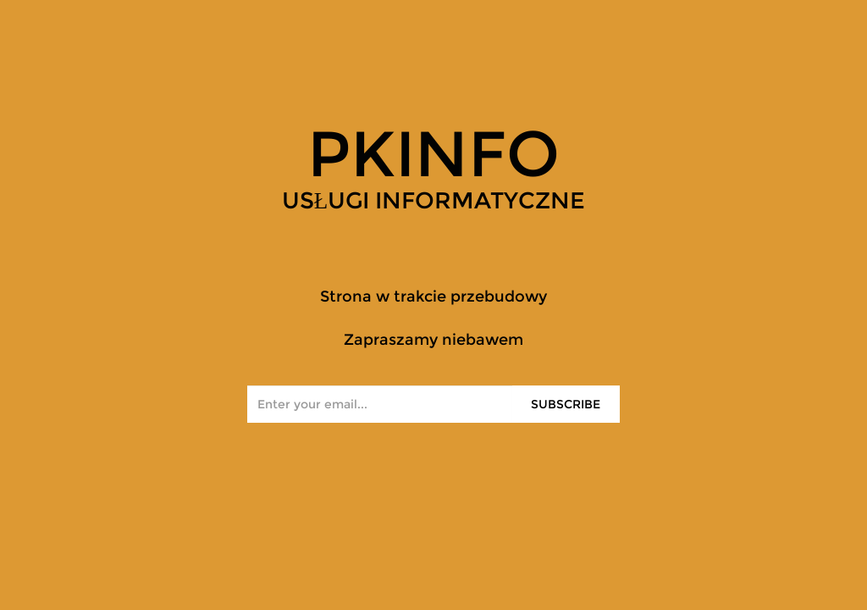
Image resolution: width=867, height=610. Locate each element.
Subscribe (565, 404)
